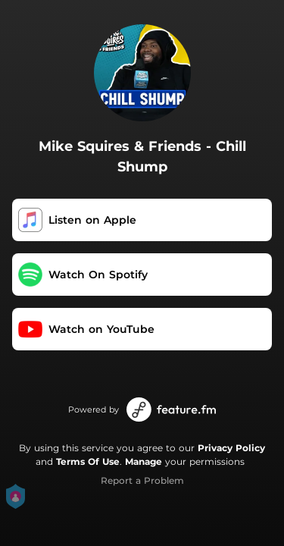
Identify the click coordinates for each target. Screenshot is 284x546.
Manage (143, 461)
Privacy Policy (231, 447)
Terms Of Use (88, 461)
